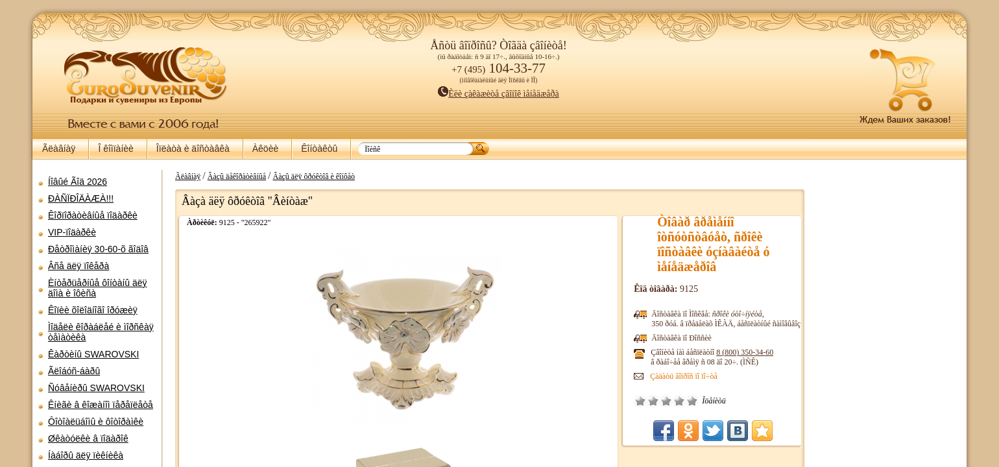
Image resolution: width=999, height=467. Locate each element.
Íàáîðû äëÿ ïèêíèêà (85, 455)
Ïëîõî (659, 400)
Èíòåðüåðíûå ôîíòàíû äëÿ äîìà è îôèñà (97, 288)
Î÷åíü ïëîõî (646, 400)
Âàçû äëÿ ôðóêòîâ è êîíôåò (308, 176)
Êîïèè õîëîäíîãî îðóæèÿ (93, 310)
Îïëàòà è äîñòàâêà (193, 148)
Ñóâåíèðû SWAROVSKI (96, 388)
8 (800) (751, 352)
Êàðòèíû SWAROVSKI (93, 354)
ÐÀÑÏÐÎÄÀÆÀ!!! (81, 198)
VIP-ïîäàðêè (72, 232)
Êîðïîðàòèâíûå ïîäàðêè (93, 215)
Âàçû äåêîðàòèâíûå (230, 176)
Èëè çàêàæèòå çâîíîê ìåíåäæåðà (498, 94)
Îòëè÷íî (698, 400)
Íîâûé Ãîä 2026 (77, 181)
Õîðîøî (685, 400)
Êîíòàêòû (319, 148)
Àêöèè (265, 148)
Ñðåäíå (672, 400)
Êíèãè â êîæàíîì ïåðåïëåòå (100, 405)
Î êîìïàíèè (115, 148)
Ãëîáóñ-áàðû (74, 371)
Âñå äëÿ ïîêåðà (78, 266)
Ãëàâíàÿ (58, 148)
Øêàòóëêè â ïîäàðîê (88, 438)
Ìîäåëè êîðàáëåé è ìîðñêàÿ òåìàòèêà (101, 332)
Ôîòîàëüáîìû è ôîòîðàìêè (95, 421)
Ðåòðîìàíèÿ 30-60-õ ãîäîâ (98, 249)
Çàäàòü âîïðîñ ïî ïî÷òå (690, 376)
